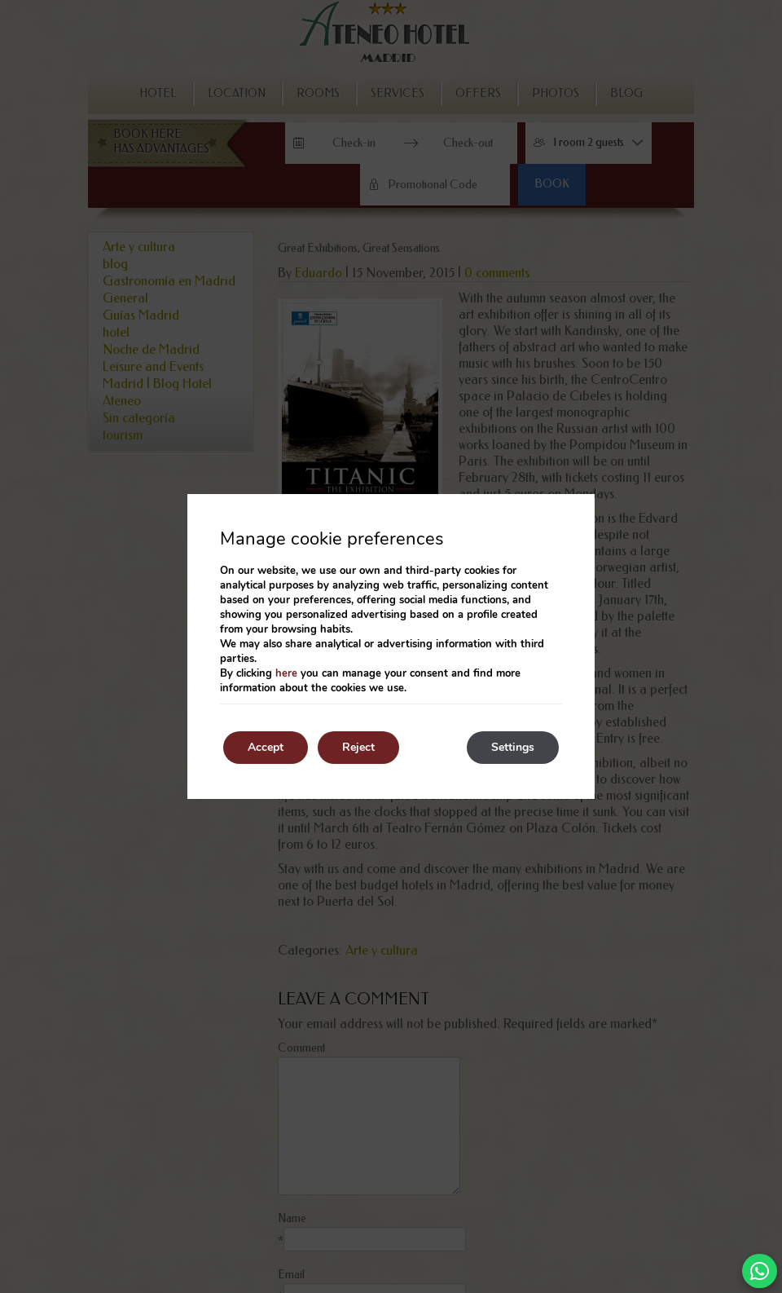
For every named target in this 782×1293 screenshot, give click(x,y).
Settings (512, 747)
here (286, 673)
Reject (358, 747)
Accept (265, 747)
